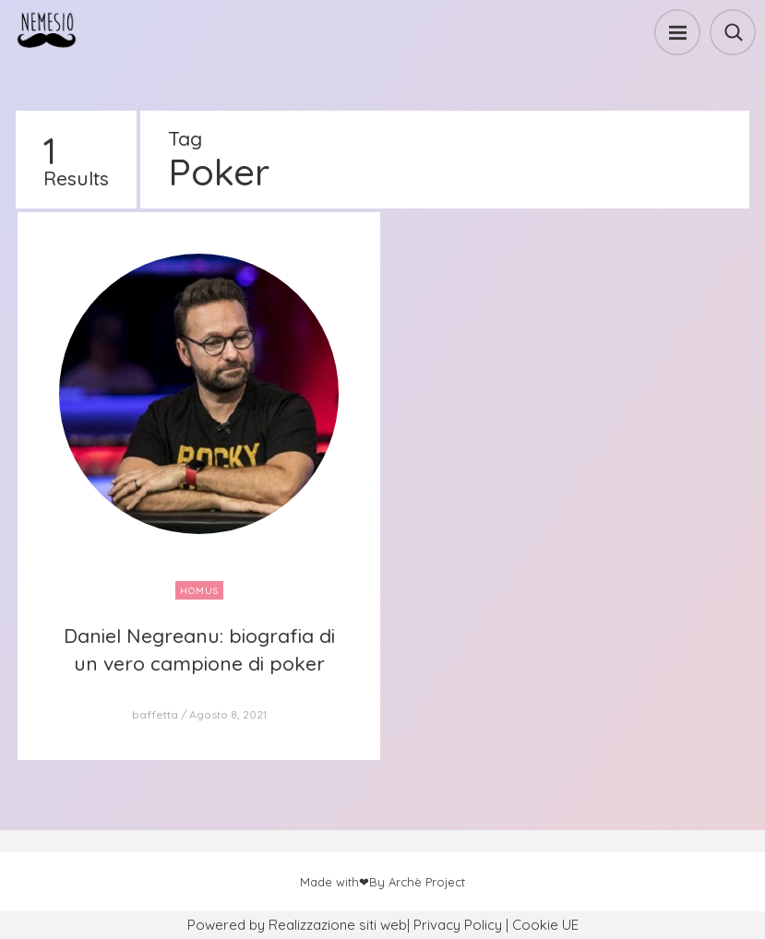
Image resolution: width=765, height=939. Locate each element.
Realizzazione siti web (338, 924)
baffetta (155, 714)
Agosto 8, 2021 (228, 714)
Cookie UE (545, 924)
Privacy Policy (457, 924)
